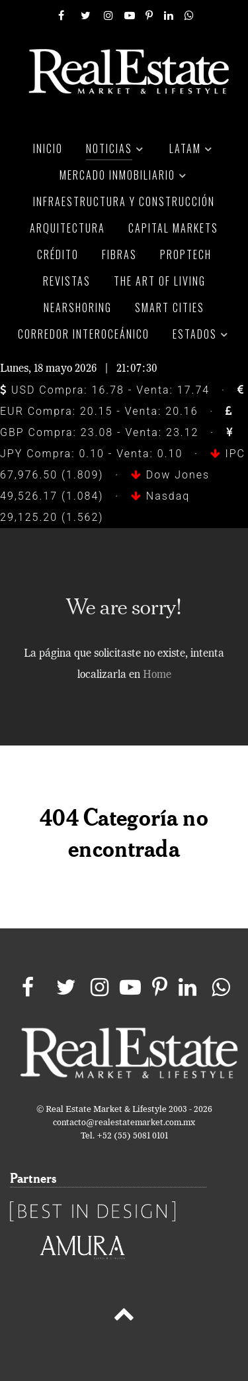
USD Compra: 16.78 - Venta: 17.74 (105, 390)
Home (157, 675)
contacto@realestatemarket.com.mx (124, 1123)
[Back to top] (124, 1316)
